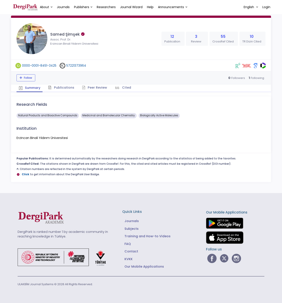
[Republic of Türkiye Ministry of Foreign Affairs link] (64, 257)
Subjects (131, 228)
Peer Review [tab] (94, 87)
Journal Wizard (131, 7)
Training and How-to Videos (147, 236)
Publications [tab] (61, 87)
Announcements (171, 7)
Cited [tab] (126, 87)
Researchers (106, 7)
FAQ (127, 244)
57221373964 (76, 65)
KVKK (128, 259)
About (44, 7)
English (249, 7)
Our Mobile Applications (144, 266)
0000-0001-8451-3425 (39, 65)
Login (266, 7)
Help (150, 7)
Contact (131, 251)
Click (25, 174)
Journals (63, 7)
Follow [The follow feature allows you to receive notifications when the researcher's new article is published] (27, 78)
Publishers (81, 7)
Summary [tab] (30, 88)
